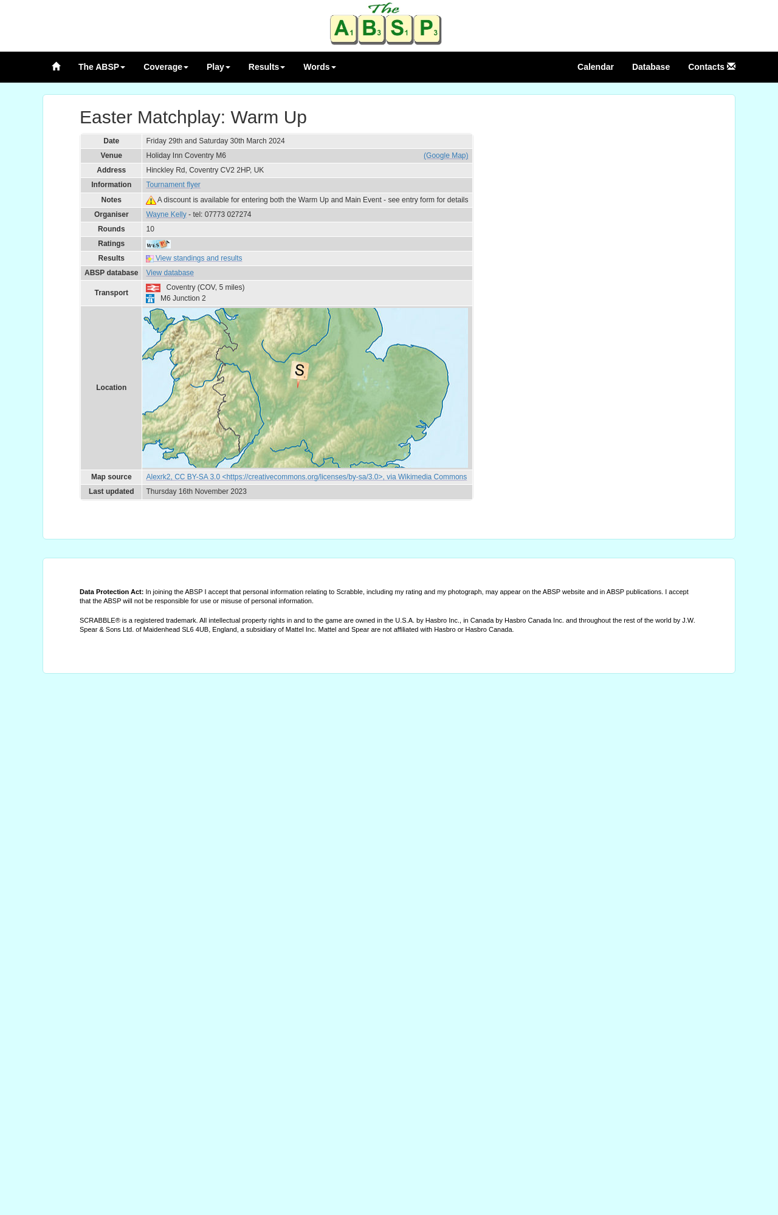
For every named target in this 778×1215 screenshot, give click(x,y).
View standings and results (194, 258)
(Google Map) (446, 155)
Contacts (711, 67)
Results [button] (267, 67)
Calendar (595, 67)
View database (170, 273)
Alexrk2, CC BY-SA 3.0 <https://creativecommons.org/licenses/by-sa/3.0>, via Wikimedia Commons (306, 477)
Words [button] (319, 67)
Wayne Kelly (166, 214)
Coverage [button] (165, 67)
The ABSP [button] (101, 67)
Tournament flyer (173, 184)
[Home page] (56, 67)
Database (651, 67)
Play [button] (218, 67)
